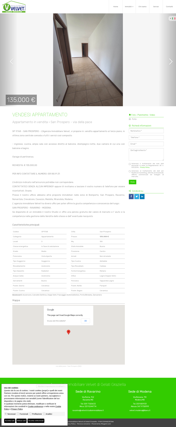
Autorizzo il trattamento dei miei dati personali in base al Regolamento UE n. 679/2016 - (146, 165)
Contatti (169, 7)
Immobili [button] (129, 7)
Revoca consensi (83, 424)
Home (115, 7)
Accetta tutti (10, 421)
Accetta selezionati (36, 421)
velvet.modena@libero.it (139, 410)
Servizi (156, 7)
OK (85, 321)
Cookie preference (35, 406)
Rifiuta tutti (21, 421)
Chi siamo (143, 7)
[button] (9, 59)
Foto (133, 119)
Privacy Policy (145, 167)
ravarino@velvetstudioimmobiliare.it (88, 410)
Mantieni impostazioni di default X (51, 386)
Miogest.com (106, 424)
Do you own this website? (56, 321)
